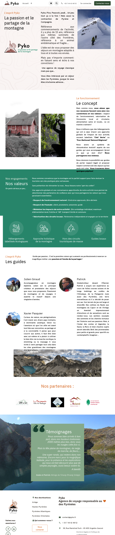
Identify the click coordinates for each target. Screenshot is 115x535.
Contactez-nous (102, 3)
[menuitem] (25, 3)
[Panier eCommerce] (50, 3)
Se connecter (85, 3)
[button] (56, 3)
